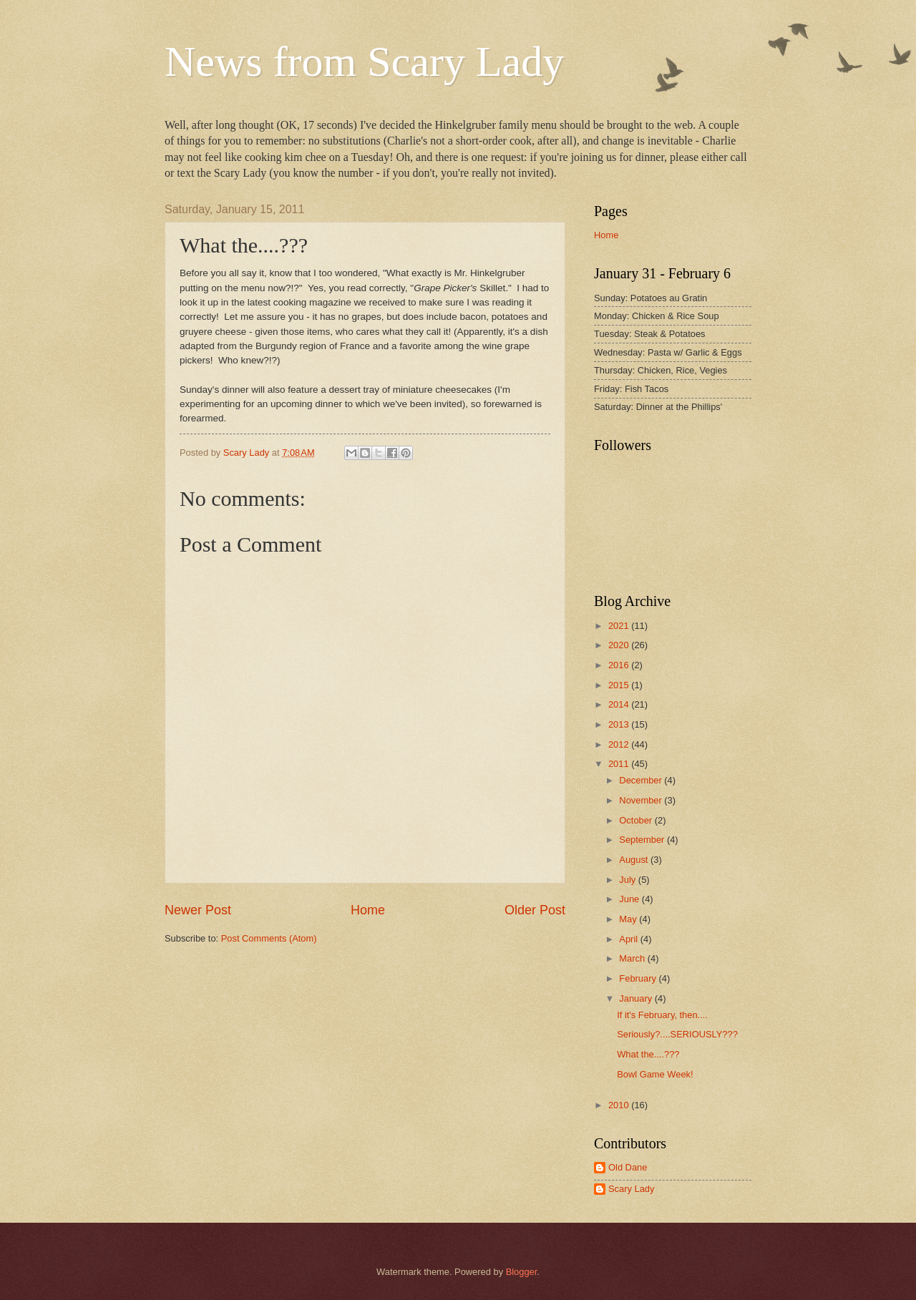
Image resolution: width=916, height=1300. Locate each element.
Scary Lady (631, 1188)
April (629, 939)
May (629, 919)
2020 (619, 645)
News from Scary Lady (364, 61)
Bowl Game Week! (655, 1074)
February (638, 978)
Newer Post (198, 910)
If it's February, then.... (662, 1015)
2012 (619, 744)
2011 (619, 763)
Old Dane (627, 1167)
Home (368, 910)
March (633, 958)
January (636, 998)
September (643, 839)
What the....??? (648, 1054)
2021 (619, 625)
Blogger (521, 1271)
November (641, 800)
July (628, 879)
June (630, 899)
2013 (619, 724)
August (635, 859)
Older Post (535, 910)
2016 (619, 665)
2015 (619, 685)
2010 (619, 1105)
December (641, 780)
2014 (619, 704)
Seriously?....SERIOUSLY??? (677, 1034)
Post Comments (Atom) (269, 938)
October (636, 820)
